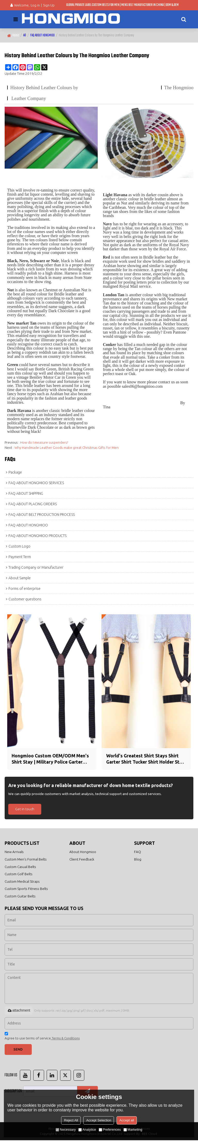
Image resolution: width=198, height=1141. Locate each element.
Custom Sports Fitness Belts (26, 889)
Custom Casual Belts (20, 867)
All (24, 35)
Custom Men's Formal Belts (26, 859)
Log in (35, 5)
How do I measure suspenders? (44, 442)
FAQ (137, 852)
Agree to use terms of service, (42, 1037)
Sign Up (49, 5)
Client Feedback (82, 859)
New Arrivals (14, 852)
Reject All (71, 1120)
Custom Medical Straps (22, 882)
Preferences (110, 1129)
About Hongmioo (82, 852)
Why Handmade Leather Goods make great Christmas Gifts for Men (66, 447)
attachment (18, 1011)
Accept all (126, 1120)
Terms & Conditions (66, 1038)
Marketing (132, 1129)
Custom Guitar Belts (20, 897)
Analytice (87, 1129)
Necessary (66, 1129)
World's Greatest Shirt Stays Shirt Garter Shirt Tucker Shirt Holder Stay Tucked (146, 759)
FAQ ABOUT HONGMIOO (42, 35)
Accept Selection (98, 1120)
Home (15, 35)
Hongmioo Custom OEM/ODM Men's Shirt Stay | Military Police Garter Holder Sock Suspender (51, 759)
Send (18, 1050)
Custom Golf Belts (18, 874)
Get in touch (25, 809)
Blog (137, 859)
